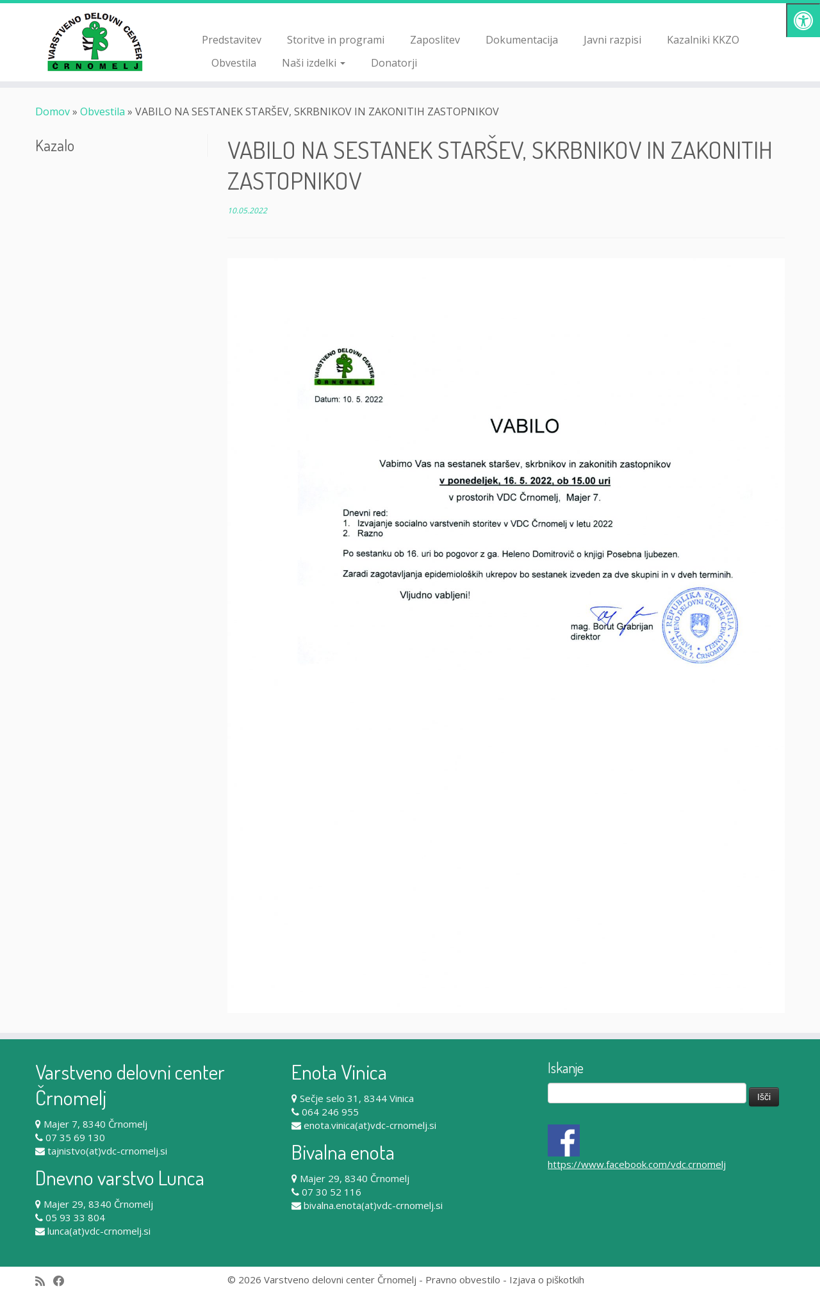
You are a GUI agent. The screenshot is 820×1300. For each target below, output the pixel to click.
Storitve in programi (335, 40)
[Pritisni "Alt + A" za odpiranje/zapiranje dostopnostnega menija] (803, 20)
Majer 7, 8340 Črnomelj (95, 1123)
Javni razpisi (612, 40)
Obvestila (233, 63)
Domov (52, 111)
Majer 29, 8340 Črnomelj (98, 1203)
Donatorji (394, 63)
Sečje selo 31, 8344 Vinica (357, 1098)
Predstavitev (231, 40)
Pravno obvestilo (462, 1279)
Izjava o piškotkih (546, 1279)
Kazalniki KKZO (703, 40)
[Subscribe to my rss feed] (44, 1281)
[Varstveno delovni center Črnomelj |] (94, 42)
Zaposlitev (435, 40)
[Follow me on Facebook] (63, 1281)
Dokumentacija (522, 40)
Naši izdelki (313, 63)
